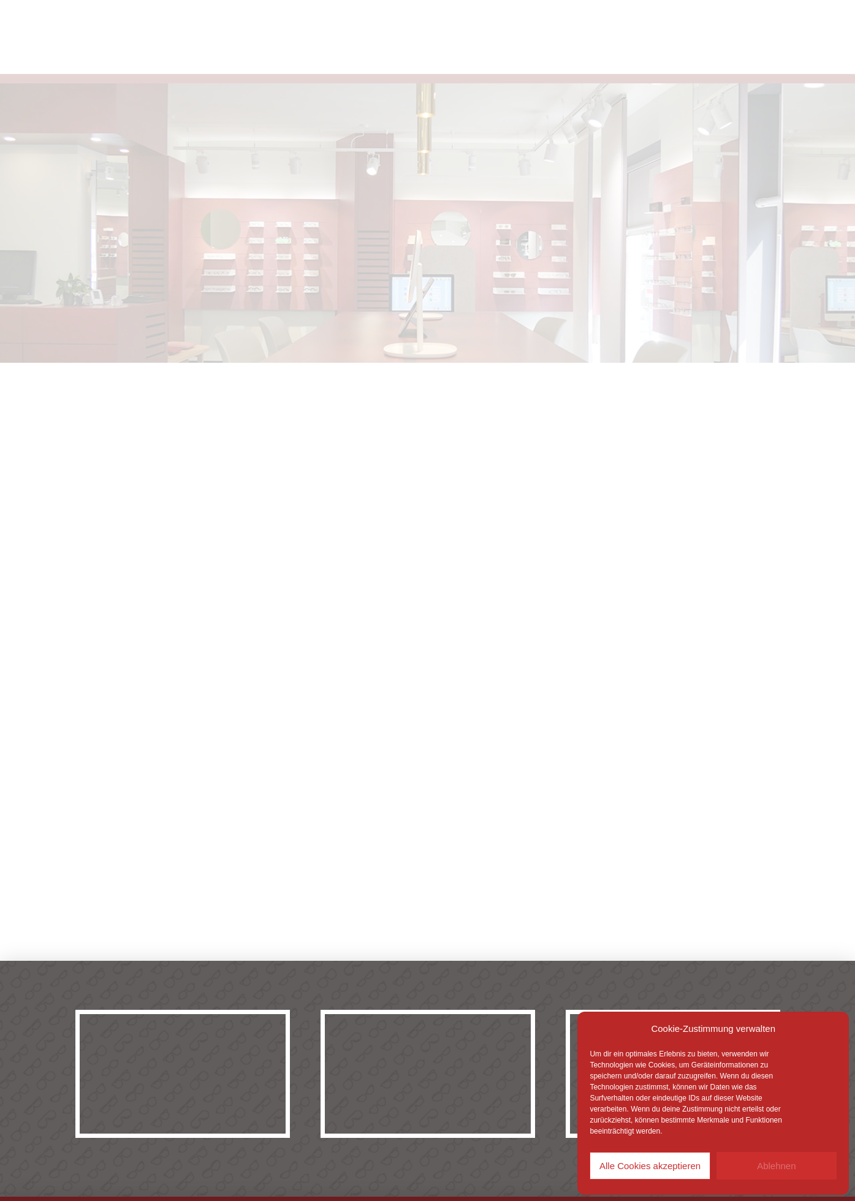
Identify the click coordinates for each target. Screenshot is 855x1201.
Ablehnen (776, 1166)
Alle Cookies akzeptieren (650, 1166)
